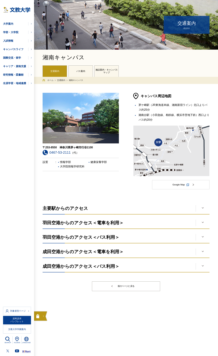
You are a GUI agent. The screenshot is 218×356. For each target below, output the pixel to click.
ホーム (50, 79)
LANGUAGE (26, 342)
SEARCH (8, 342)
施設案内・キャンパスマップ (107, 70)
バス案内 (80, 70)
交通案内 (54, 70)
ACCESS (17, 342)
